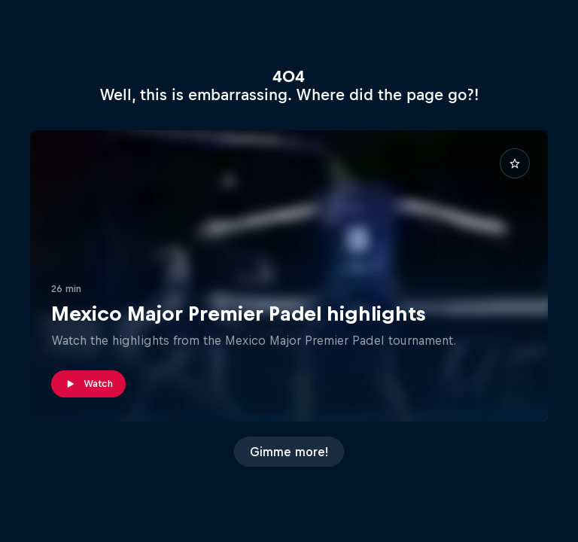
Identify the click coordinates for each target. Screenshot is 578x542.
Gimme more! (289, 451)
